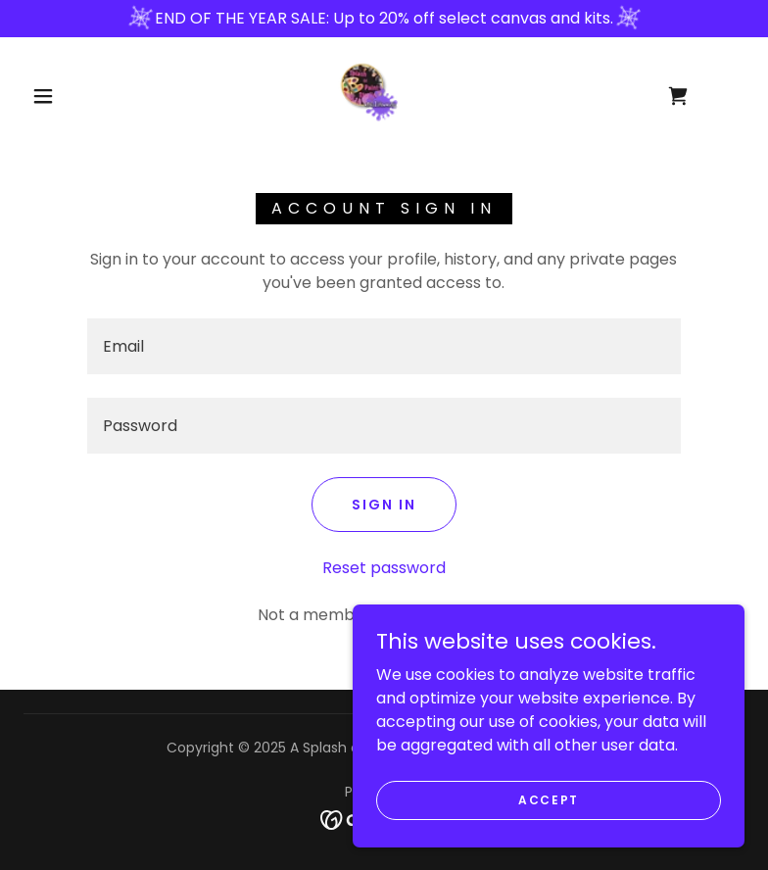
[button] (43, 96)
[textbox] (383, 346)
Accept (548, 799)
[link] (367, 92)
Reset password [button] (384, 567)
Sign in (384, 504)
